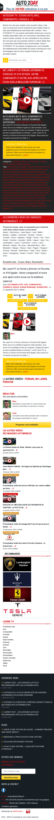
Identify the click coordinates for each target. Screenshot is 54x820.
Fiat (41, 238)
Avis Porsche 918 (35, 172)
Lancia (16, 243)
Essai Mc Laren (44, 188)
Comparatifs (35, 116)
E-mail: (4, 796)
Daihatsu (21, 238)
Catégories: (7, 162)
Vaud (5, 666)
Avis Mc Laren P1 (9, 172)
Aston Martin (26, 232)
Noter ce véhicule (17, 301)
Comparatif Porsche (13, 182)
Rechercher (5, 60)
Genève (6, 645)
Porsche (6, 206)
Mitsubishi (7, 248)
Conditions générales (9, 806)
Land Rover (25, 243)
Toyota (43, 253)
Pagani (35, 248)
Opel (29, 248)
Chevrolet (22, 235)
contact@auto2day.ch (15, 796)
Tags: (5, 167)
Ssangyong (13, 253)
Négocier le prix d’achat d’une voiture (23, 737)
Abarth (5, 232)
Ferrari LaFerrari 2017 (31, 198)
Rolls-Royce (23, 251)
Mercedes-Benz (34, 245)
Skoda (44, 251)
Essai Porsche (23, 190)
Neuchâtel (7, 650)
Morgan (15, 248)
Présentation (8, 655)
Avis (24, 116)
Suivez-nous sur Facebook (3, 790)
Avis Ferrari (11, 167)
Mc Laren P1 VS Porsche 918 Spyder (29, 203)
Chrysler (31, 235)
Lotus (41, 243)
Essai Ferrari (8, 185)
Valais (5, 663)
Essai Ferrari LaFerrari (28, 188)
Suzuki (30, 253)
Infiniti (29, 240)
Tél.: (3, 800)
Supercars (9, 122)
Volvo (5, 256)
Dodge (28, 238)
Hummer (13, 240)
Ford (47, 238)
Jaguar (35, 240)
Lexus (34, 243)
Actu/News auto (12, 116)
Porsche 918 (15, 206)
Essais (17, 119)
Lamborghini (7, 243)
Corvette (6, 238)
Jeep (42, 240)
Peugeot (43, 248)
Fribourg (6, 642)
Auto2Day (27, 4)
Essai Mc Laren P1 (10, 190)
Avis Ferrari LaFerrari (27, 169)
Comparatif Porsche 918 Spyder (34, 182)
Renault (14, 251)
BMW (40, 232)
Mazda (14, 245)
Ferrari (21, 193)
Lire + (26, 155)
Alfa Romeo (14, 232)
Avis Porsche (22, 172)
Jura (4, 648)
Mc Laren (33, 201)
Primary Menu (1, 7)
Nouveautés (7, 653)
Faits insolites (8, 640)
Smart (5, 253)
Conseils (8, 119)
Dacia (13, 238)
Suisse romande (31, 119)
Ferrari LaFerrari (15, 198)
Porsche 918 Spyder (28, 206)
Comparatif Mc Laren (24, 180)
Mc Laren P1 (43, 201)
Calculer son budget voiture (18, 742)
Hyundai (21, 240)
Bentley (6, 235)
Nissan (23, 248)
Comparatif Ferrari (26, 175)
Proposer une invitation (27, 425)
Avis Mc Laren (41, 169)
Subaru (23, 253)
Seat (38, 251)
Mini (43, 245)
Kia (47, 240)
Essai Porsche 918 (37, 190)
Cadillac (14, 235)
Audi (34, 232)
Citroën (39, 235)
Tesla (37, 253)
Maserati (6, 245)
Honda (5, 240)
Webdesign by (11, 811)
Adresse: (4, 803)
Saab (32, 251)
